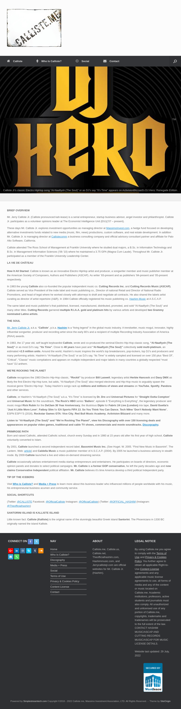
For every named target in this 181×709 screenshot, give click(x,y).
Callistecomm (59, 236)
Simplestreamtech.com (35, 701)
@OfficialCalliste (55, 501)
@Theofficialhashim (18, 505)
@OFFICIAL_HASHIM (123, 501)
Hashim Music (137, 298)
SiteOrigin (165, 701)
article (27, 450)
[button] (175, 61)
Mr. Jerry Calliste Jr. (18, 327)
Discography (150, 424)
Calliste (14, 61)
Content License (59, 586)
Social (82, 61)
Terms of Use (58, 576)
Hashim (62, 327)
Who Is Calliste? (48, 61)
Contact (111, 61)
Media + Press (47, 483)
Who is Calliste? (23, 483)
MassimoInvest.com (117, 228)
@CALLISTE (24, 501)
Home (53, 549)
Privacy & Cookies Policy (64, 581)
